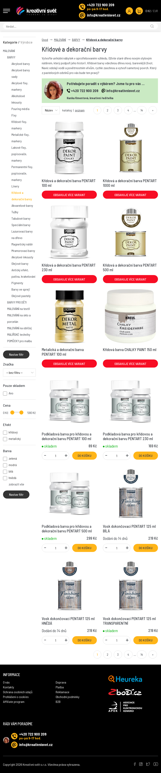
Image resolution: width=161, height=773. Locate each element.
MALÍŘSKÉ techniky (18, 334)
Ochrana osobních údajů (17, 692)
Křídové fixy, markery (19, 125)
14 (141, 110)
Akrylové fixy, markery (20, 86)
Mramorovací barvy (23, 250)
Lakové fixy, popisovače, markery (19, 153)
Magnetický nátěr (22, 244)
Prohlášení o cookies (16, 697)
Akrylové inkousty (22, 257)
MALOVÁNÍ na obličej (19, 328)
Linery (15, 186)
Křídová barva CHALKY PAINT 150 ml (129, 349)
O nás (6, 682)
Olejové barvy (20, 263)
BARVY (11, 57)
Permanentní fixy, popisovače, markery (22, 173)
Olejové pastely (21, 296)
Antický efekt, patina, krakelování (23, 273)
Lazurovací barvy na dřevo (22, 234)
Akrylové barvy (21, 63)
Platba (60, 687)
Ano (11, 393)
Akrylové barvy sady (21, 73)
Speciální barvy (21, 225)
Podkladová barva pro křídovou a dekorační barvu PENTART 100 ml (66, 436)
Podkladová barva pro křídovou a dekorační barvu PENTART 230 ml (128, 436)
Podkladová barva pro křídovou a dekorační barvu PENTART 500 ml (67, 528)
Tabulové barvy (21, 218)
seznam (80, 110)
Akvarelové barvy (22, 205)
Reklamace (62, 692)
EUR (155, 11)
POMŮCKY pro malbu (19, 341)
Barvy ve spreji (21, 289)
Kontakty (8, 687)
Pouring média (20, 109)
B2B (58, 701)
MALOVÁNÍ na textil (18, 309)
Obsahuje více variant (69, 195)
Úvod (45, 40)
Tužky (15, 212)
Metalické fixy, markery (20, 138)
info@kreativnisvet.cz (103, 15)
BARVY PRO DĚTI (17, 302)
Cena (6, 405)
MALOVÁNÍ (9, 51)
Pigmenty (17, 283)
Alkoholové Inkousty (18, 99)
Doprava (61, 682)
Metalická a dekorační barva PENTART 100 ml (63, 351)
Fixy (14, 115)
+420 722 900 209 (100, 5)
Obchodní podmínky (67, 697)
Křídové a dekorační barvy (22, 196)
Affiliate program (13, 701)
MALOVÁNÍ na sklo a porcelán (19, 318)
